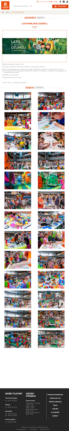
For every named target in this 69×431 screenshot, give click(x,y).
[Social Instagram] (63, 2)
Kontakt (55, 416)
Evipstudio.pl (45, 427)
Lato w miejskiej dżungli (18, 12)
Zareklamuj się (55, 398)
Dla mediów (55, 412)
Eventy (8, 12)
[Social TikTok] (67, 2)
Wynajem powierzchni (55, 394)
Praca (55, 405)
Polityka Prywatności (22, 429)
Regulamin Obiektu (44, 429)
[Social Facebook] (60, 2)
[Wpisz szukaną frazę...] (31, 6)
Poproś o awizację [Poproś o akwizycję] (55, 402)
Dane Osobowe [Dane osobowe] (33, 429)
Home (2, 12)
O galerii (55, 409)
